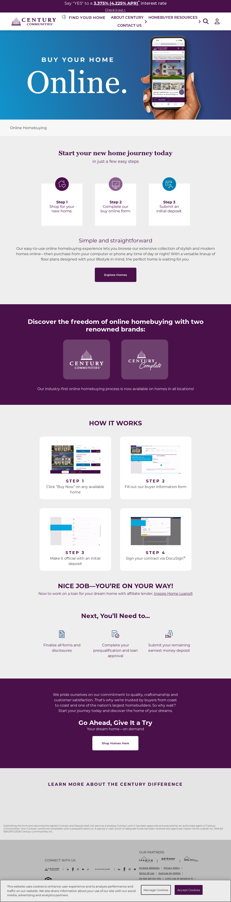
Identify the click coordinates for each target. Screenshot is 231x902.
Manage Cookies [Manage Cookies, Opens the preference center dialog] (156, 890)
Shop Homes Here (115, 743)
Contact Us (129, 25)
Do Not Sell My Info (150, 878)
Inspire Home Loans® (173, 593)
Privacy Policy (172, 867)
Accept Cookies (188, 890)
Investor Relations (149, 867)
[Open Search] (206, 21)
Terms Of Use (146, 873)
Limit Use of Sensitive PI (179, 878)
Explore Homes (115, 275)
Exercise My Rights (169, 873)
